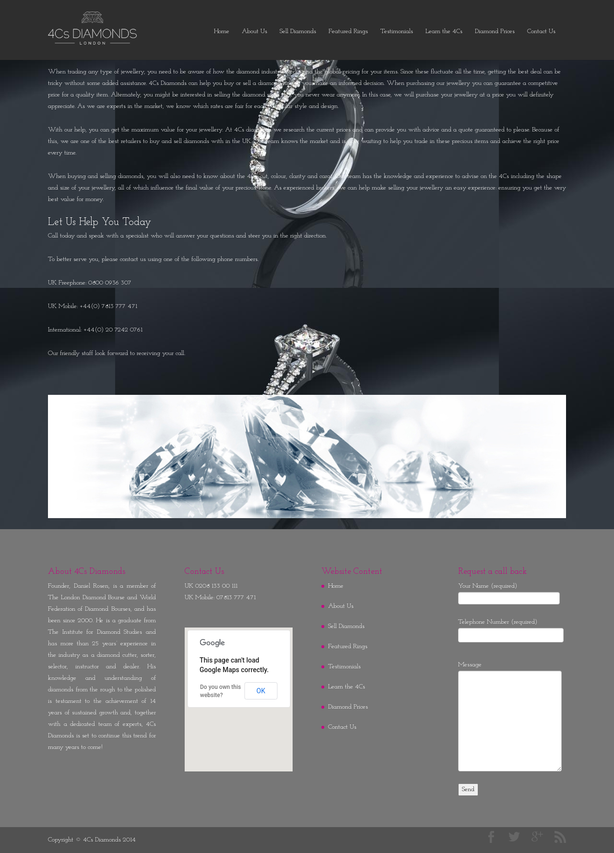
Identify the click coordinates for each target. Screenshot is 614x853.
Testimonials (396, 31)
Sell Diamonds (298, 31)
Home (221, 31)
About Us (254, 31)
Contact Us (541, 31)
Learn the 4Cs (443, 31)
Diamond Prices (495, 31)
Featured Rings (348, 31)
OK (261, 691)
